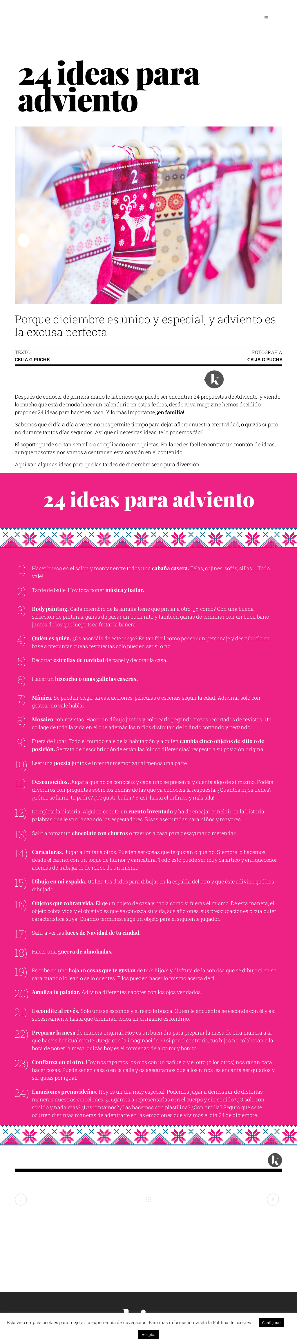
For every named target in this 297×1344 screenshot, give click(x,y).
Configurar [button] (271, 1322)
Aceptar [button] (149, 1334)
